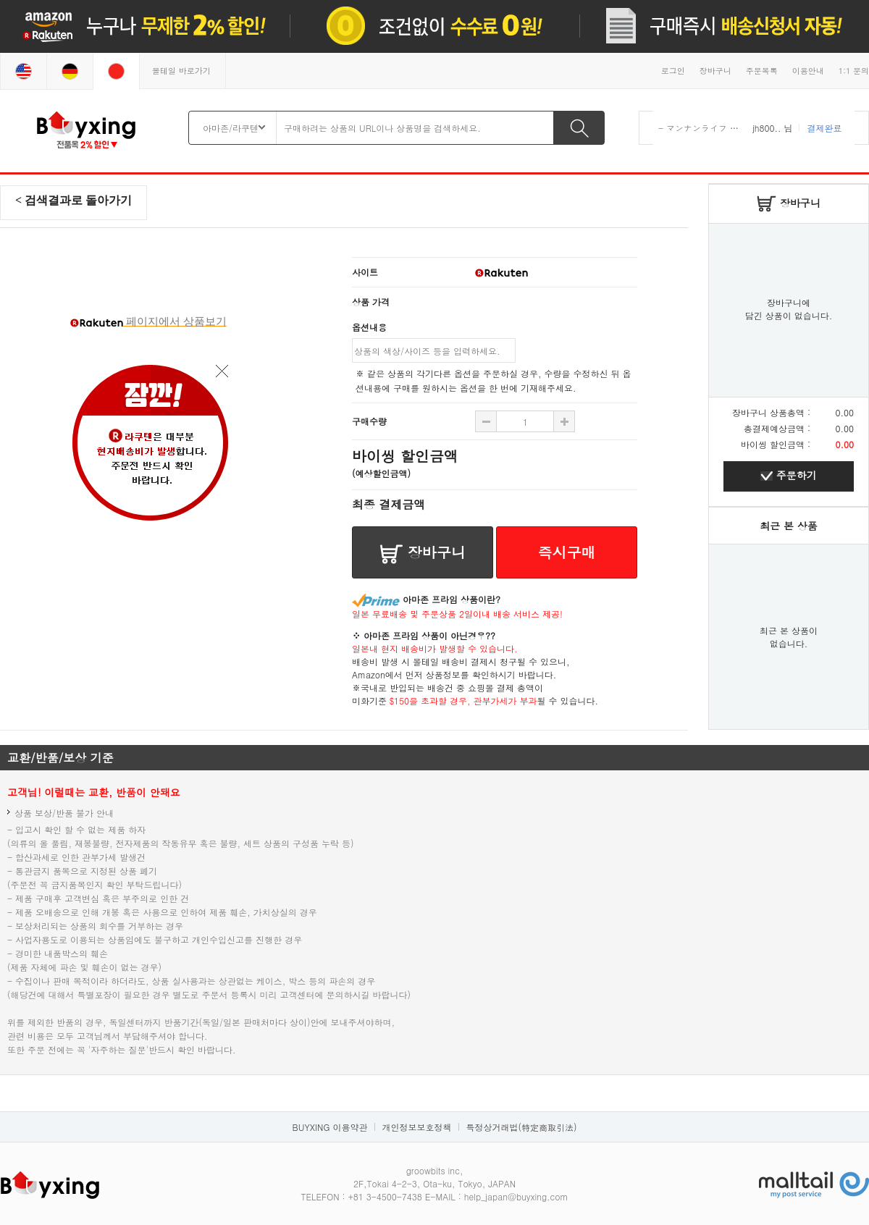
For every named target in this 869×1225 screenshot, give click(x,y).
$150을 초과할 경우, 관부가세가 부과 (463, 700)
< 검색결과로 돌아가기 (73, 200)
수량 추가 (486, 421)
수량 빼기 (564, 421)
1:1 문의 (854, 70)
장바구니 (715, 70)
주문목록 (762, 70)
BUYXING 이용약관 (330, 1127)
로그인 (673, 70)
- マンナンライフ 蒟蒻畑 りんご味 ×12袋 (740, 128)
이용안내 (808, 70)
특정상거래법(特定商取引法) (521, 1127)
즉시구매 (567, 552)
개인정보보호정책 (416, 1127)
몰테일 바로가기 (181, 70)
